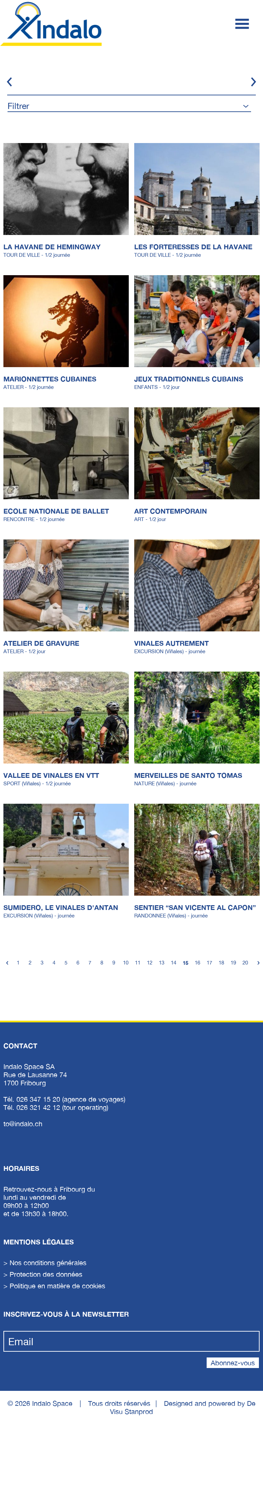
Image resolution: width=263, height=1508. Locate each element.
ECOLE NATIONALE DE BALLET (56, 511)
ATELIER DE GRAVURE (41, 643)
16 (197, 962)
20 (245, 962)
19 (233, 962)
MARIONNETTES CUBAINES (49, 379)
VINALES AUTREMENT (171, 643)
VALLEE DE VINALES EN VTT (51, 775)
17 (209, 962)
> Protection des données (42, 1274)
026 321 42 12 (39, 1107)
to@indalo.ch (22, 1124)
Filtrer (18, 106)
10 (125, 962)
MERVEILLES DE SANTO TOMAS (188, 775)
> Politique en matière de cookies (54, 1286)
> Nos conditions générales (44, 1263)
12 (149, 962)
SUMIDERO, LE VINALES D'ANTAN (60, 907)
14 (173, 962)
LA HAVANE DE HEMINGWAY (51, 246)
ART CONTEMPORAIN (170, 511)
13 (161, 962)
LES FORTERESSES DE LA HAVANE (193, 246)
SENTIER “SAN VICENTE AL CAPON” (195, 907)
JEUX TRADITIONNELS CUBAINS (188, 379)
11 (137, 962)
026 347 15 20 (39, 1099)
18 (221, 962)
